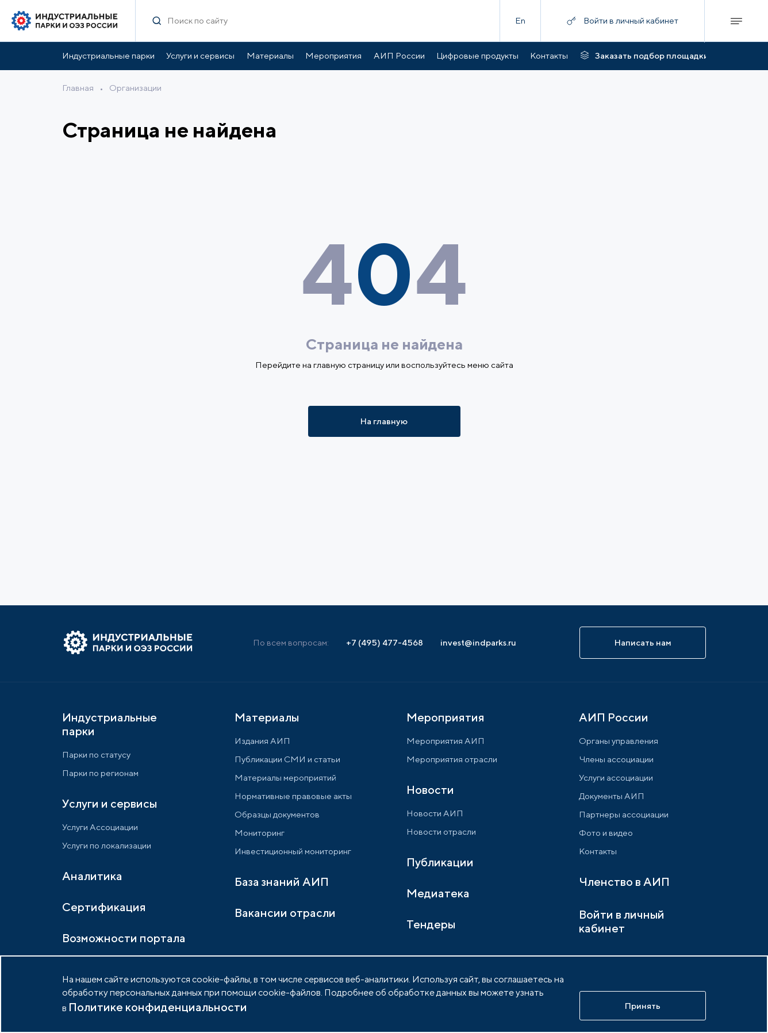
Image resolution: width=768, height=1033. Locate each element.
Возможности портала (124, 937)
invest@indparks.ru (478, 642)
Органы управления (618, 741)
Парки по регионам (100, 773)
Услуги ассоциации (616, 777)
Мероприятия (333, 55)
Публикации (440, 862)
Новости (430, 789)
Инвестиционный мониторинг (293, 851)
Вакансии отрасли (285, 912)
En (520, 20)
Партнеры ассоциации (624, 814)
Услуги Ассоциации (100, 827)
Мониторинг (260, 833)
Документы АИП (611, 796)
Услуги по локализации (106, 845)
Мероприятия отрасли (451, 759)
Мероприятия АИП (445, 741)
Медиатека (438, 893)
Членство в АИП (624, 881)
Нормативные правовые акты (293, 796)
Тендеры (430, 924)
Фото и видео (606, 833)
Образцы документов (277, 814)
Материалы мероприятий (285, 777)
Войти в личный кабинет (622, 921)
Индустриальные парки (108, 55)
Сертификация (104, 906)
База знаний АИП (282, 881)
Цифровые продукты (477, 55)
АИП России (399, 55)
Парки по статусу (96, 754)
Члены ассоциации (616, 759)
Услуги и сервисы (200, 55)
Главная (78, 88)
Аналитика (92, 875)
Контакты (549, 55)
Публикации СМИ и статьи (287, 759)
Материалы (270, 55)
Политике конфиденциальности (157, 1006)
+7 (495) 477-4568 (384, 642)
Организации (135, 88)
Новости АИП (434, 813)
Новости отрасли (441, 831)
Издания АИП (262, 741)
